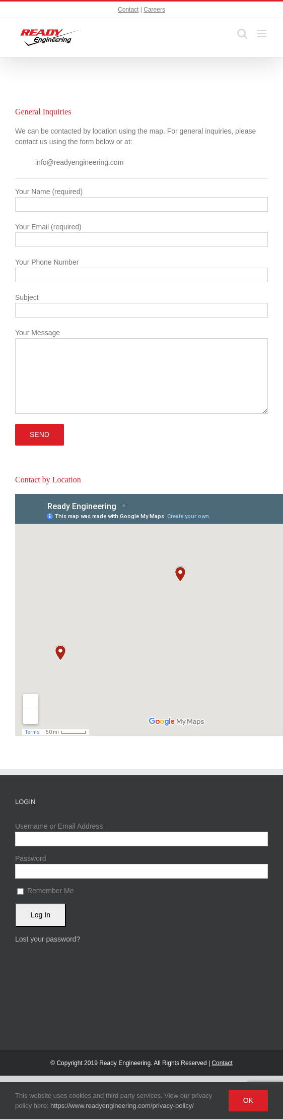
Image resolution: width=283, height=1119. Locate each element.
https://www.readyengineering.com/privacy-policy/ (122, 1105)
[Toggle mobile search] (242, 33)
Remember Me (45, 891)
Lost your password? (47, 939)
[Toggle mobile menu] (262, 33)
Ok (248, 1100)
